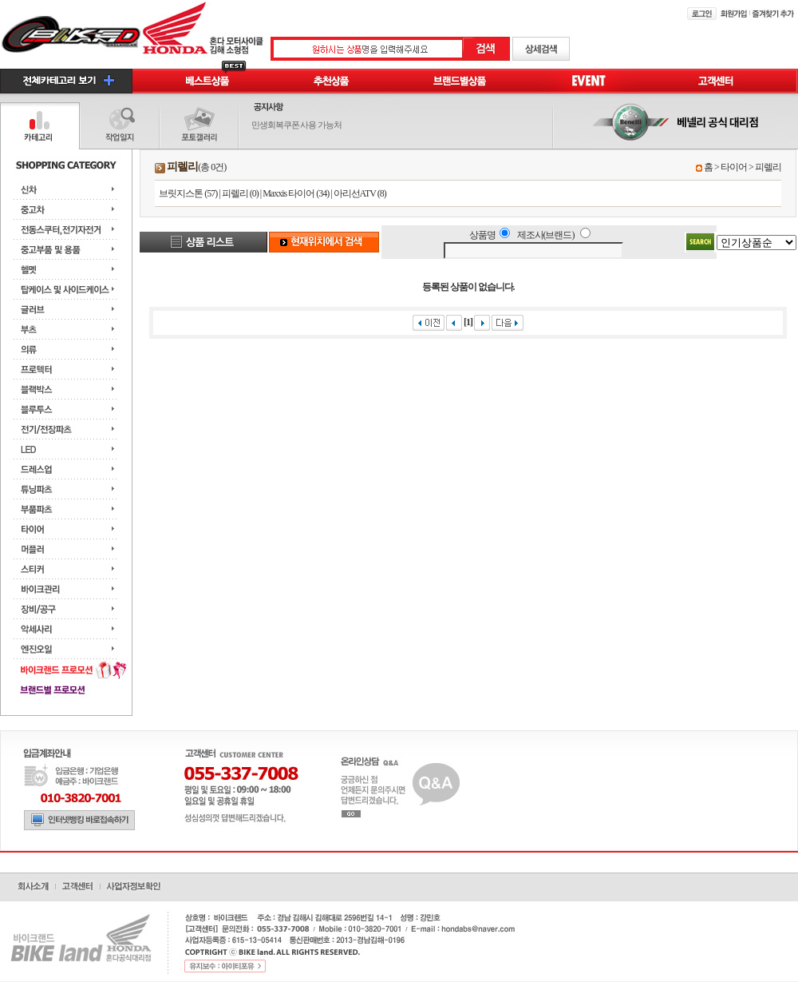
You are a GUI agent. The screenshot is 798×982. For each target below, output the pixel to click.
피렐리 (768, 167)
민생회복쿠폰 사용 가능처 (296, 124)
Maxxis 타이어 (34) (296, 193)
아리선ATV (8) (360, 193)
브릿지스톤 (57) (188, 193)
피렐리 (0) (240, 193)
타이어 (734, 167)
